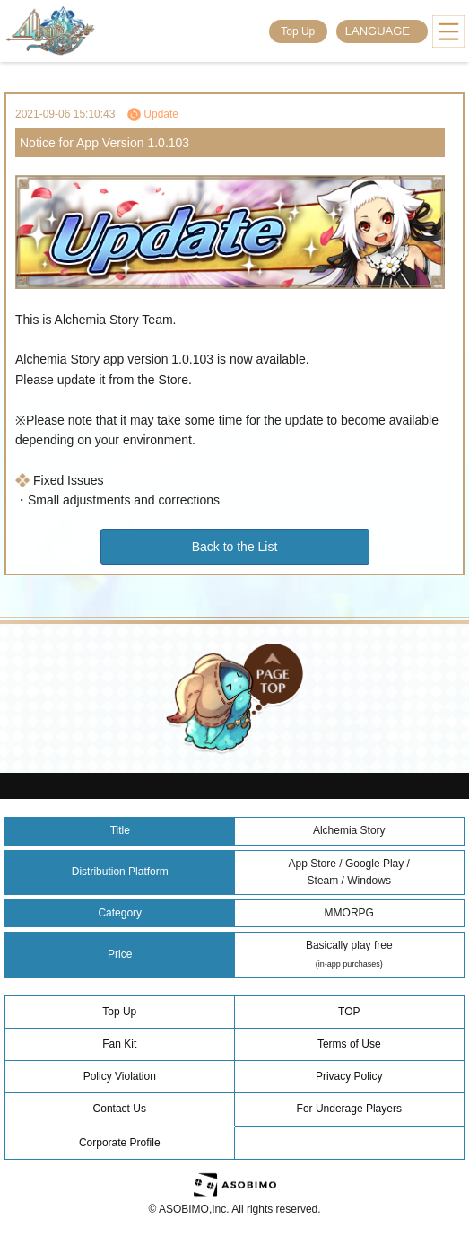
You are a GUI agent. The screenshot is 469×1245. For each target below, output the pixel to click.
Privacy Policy (349, 1076)
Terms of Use (349, 1044)
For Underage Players (349, 1108)
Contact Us (119, 1108)
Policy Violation (119, 1076)
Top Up (298, 31)
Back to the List (235, 546)
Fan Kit (119, 1044)
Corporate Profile (120, 1142)
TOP (349, 1011)
